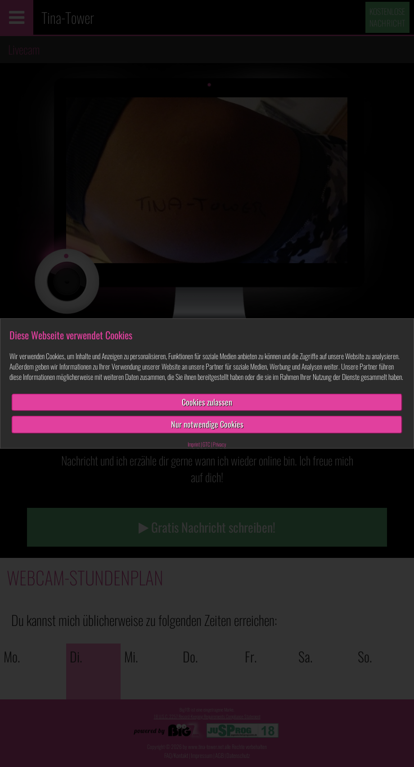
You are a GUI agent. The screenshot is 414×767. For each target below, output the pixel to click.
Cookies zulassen (207, 402)
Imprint (194, 444)
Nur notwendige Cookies (207, 424)
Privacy (219, 444)
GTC (206, 444)
